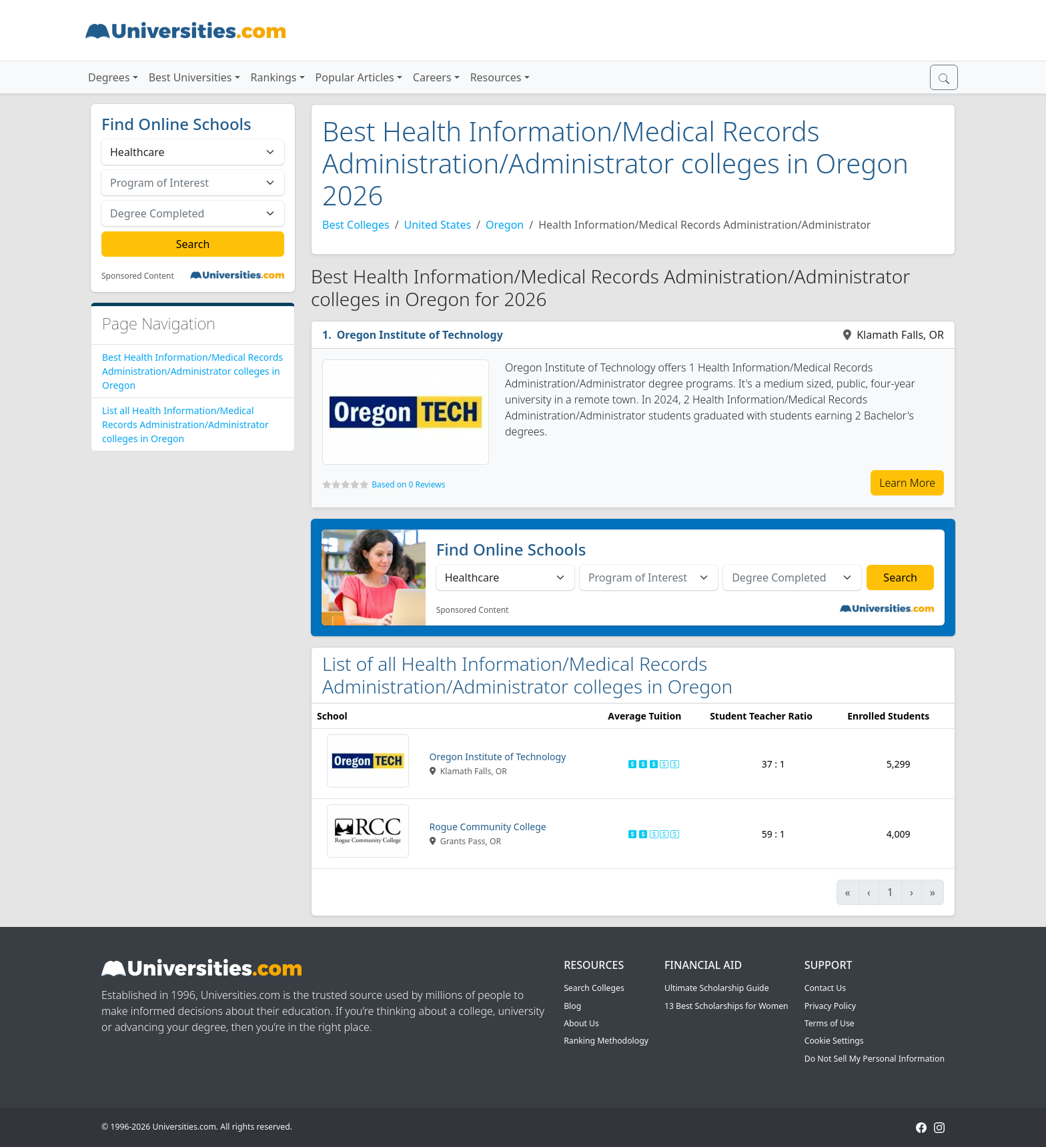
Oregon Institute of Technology (420, 334)
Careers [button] (432, 77)
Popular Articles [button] (355, 77)
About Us (581, 1023)
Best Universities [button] (190, 77)
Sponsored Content (137, 276)
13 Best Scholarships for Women (726, 1006)
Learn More (907, 482)
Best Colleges (356, 224)
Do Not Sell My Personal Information (875, 1058)
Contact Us (825, 988)
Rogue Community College (488, 826)
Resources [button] (496, 77)
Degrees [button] (109, 77)
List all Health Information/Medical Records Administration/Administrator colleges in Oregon (185, 424)
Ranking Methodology (606, 1040)
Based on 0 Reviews (408, 484)
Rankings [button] (274, 77)
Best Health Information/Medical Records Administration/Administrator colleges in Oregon (192, 371)
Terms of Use (830, 1023)
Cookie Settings (834, 1040)
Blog (572, 1006)
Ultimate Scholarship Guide (716, 988)
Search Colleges (594, 988)
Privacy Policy (830, 1006)
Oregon (505, 224)
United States (438, 224)
